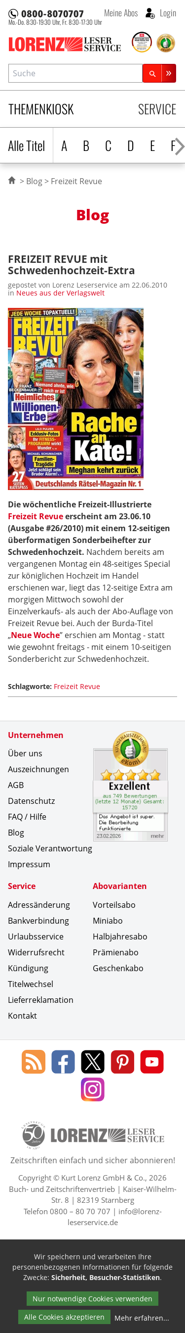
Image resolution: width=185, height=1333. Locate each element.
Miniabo (108, 920)
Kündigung (28, 968)
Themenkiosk (41, 108)
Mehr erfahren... (141, 1318)
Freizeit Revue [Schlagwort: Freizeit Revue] (77, 686)
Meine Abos (121, 12)
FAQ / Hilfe (27, 816)
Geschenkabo (118, 968)
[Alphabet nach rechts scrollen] (180, 145)
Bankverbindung (38, 920)
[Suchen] (159, 73)
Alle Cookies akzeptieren (64, 1317)
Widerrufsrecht (36, 952)
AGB (16, 785)
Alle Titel (26, 145)
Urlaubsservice (36, 936)
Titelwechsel (30, 984)
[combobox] (75, 73)
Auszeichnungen (38, 769)
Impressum (29, 864)
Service (157, 108)
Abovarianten (120, 886)
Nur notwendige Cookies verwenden (92, 1298)
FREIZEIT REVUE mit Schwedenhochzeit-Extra (71, 264)
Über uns (25, 753)
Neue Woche (35, 635)
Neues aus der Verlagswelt (60, 292)
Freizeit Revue (35, 516)
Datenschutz (31, 800)
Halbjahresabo (120, 936)
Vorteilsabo (114, 904)
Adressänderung (39, 904)
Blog (34, 181)
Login (167, 12)
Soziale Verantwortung (50, 848)
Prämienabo (116, 952)
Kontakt (22, 1015)
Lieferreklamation (41, 999)
